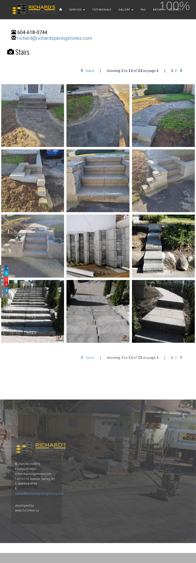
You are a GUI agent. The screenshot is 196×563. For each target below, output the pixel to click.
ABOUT (157, 9)
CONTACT (175, 9)
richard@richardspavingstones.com (54, 38)
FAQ (143, 9)
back (87, 70)
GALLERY (125, 9)
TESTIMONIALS (101, 9)
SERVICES (77, 9)
